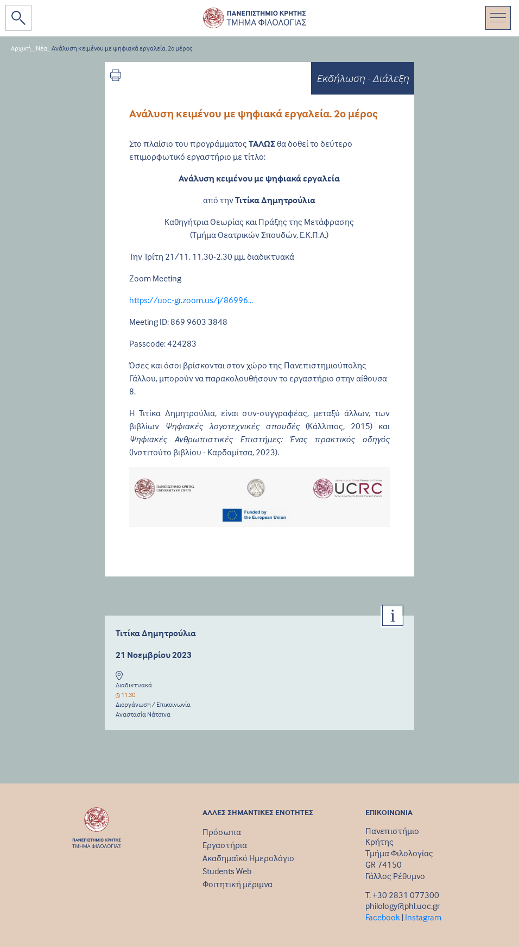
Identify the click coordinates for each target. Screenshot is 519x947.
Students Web (226, 871)
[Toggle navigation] (498, 18)
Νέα (41, 48)
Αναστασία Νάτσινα (143, 714)
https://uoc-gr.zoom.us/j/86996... (191, 299)
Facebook (382, 917)
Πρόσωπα (221, 831)
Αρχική (21, 48)
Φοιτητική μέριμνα (237, 884)
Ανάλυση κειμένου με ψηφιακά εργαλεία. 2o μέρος (122, 48)
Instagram (423, 917)
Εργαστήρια (224, 844)
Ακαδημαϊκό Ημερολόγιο (248, 857)
